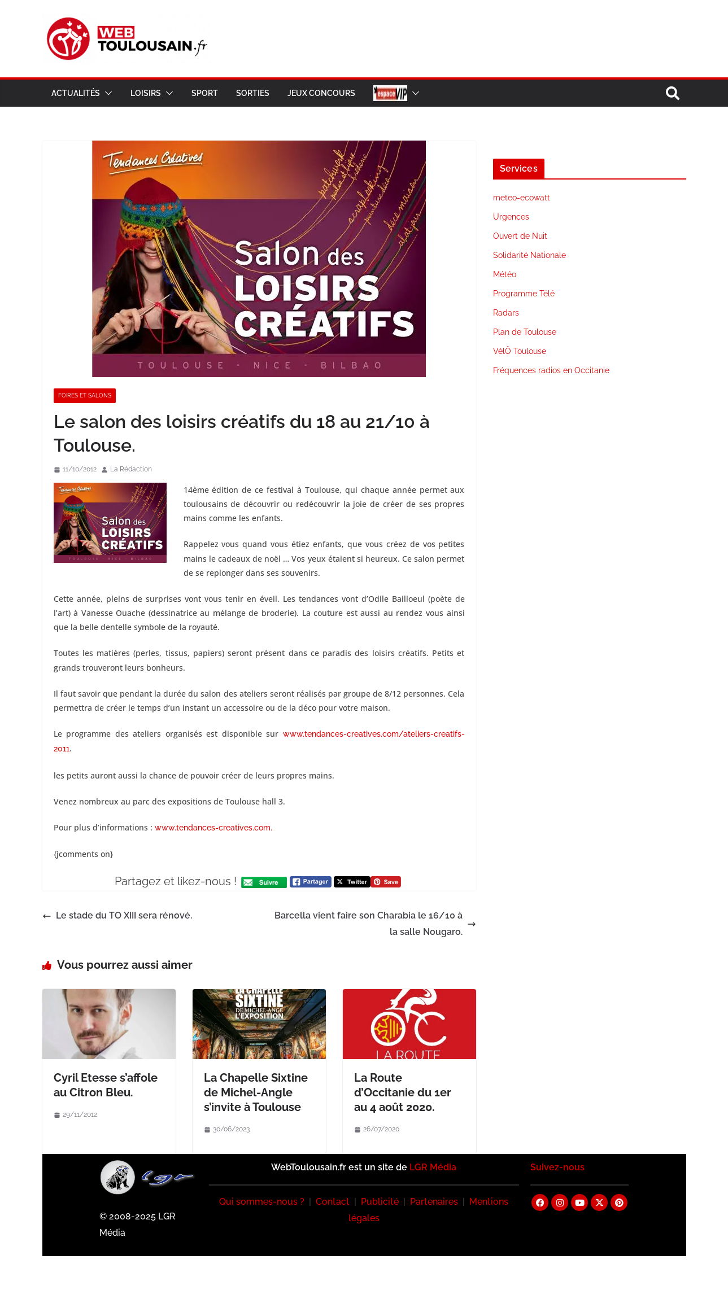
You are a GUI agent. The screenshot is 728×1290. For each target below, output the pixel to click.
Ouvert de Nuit (520, 235)
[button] (106, 93)
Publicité (380, 1201)
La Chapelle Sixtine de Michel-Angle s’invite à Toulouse (256, 1092)
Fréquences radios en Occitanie (551, 370)
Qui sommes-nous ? (261, 1201)
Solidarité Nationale (529, 255)
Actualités (75, 93)
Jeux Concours (321, 93)
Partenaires (434, 1201)
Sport (204, 93)
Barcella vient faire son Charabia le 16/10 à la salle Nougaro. (375, 923)
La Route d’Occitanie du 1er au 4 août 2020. (402, 1092)
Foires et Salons (84, 395)
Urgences (511, 216)
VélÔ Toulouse (519, 351)
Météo (504, 274)
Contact (333, 1201)
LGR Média (432, 1167)
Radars (506, 312)
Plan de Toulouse (524, 331)
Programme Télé (524, 293)
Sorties (252, 93)
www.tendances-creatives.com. (213, 827)
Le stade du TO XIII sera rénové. (117, 915)
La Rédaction (131, 469)
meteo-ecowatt (521, 197)
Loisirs (145, 93)
